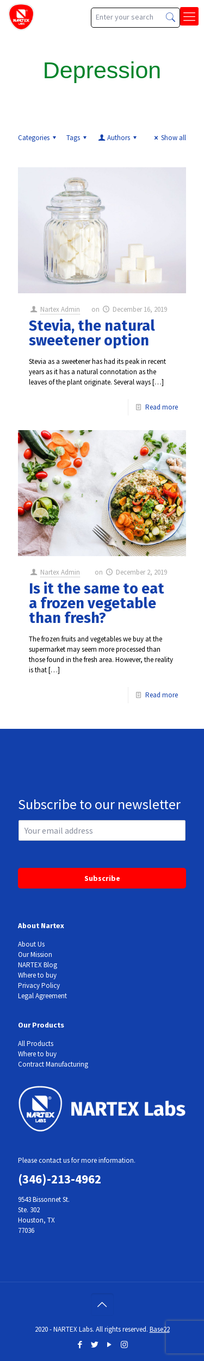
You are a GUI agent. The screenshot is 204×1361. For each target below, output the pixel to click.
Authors (118, 137)
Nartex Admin (60, 309)
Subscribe (102, 878)
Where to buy (37, 975)
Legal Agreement (42, 995)
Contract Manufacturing (53, 1064)
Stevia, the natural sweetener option (92, 333)
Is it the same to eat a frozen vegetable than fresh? (96, 603)
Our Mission (35, 954)
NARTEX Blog (37, 964)
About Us (31, 944)
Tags (78, 137)
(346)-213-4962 (59, 1179)
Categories (38, 137)
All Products (35, 1043)
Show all (168, 137)
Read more (161, 407)
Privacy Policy (39, 985)
